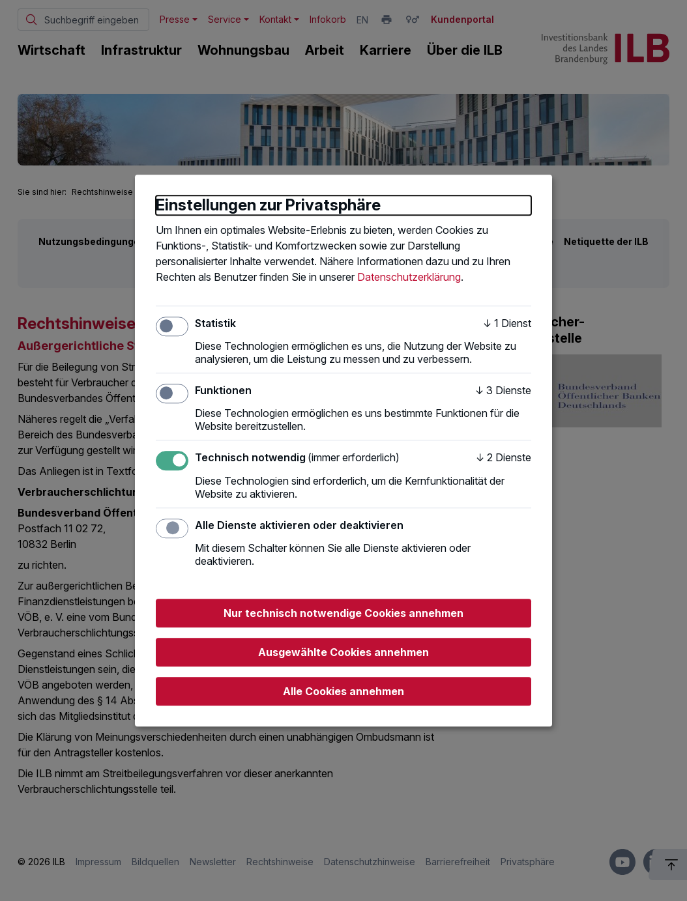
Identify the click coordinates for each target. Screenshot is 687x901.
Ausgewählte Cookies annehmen (343, 652)
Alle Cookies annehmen (343, 691)
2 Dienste (503, 458)
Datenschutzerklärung (409, 276)
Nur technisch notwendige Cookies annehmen (343, 613)
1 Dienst (507, 323)
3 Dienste (503, 390)
